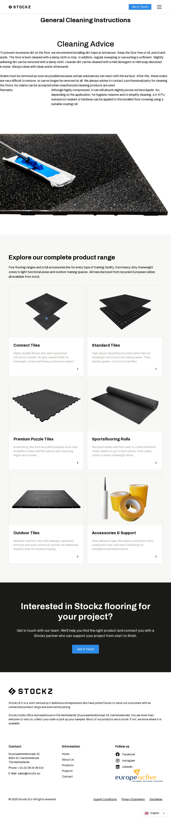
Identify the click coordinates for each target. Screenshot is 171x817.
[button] (158, 7)
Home (65, 754)
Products (68, 765)
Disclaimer (156, 799)
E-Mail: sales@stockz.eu (24, 773)
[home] (24, 7)
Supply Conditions (105, 799)
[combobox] (155, 813)
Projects (67, 771)
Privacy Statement (133, 799)
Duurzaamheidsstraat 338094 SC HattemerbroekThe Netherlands (24, 758)
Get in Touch (140, 6)
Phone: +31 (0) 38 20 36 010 (26, 767)
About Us (68, 759)
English (152, 813)
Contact (67, 776)
